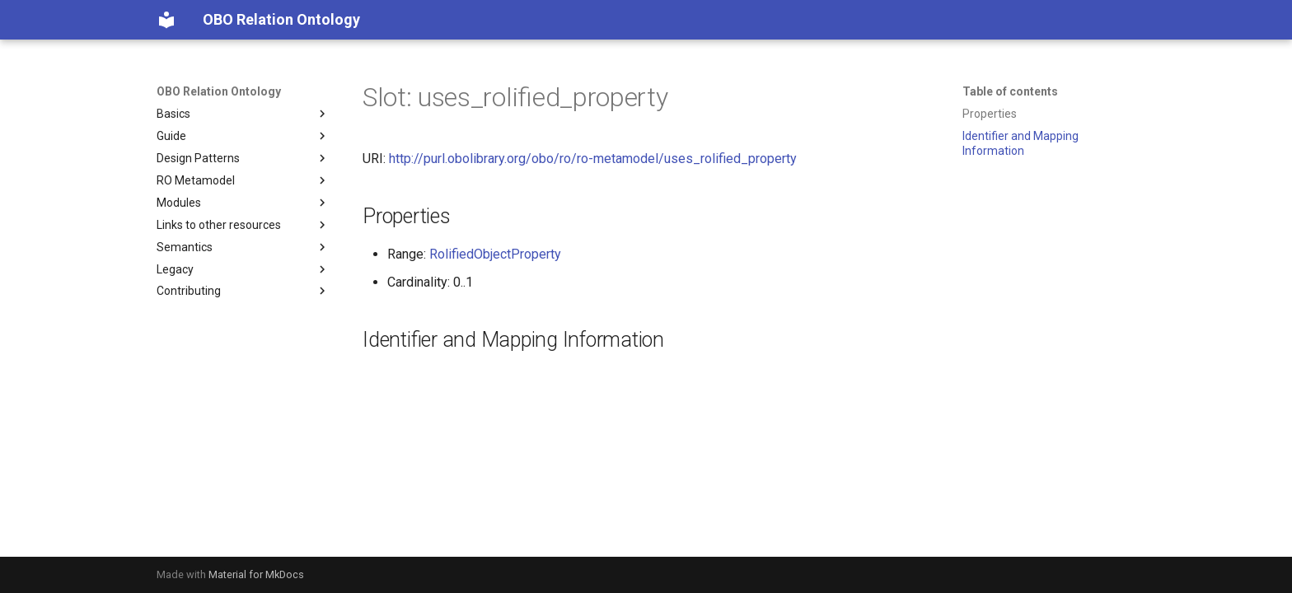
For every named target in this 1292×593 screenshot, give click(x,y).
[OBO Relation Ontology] (166, 19)
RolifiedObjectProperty (495, 254)
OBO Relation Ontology (219, 91)
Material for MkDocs (256, 574)
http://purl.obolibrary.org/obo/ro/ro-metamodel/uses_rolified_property (593, 158)
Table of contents (1010, 91)
